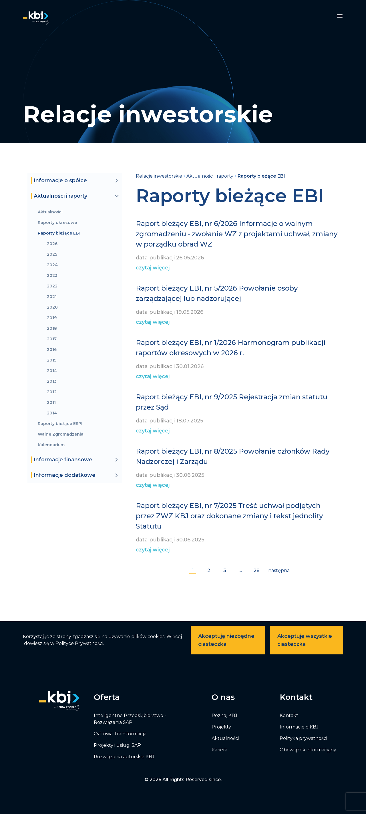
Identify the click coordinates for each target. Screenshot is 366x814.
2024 (52, 265)
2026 (52, 243)
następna (279, 570)
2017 (52, 339)
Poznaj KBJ (224, 715)
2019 (52, 317)
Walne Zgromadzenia (60, 434)
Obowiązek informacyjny (308, 750)
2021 (52, 296)
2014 (52, 370)
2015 (51, 360)
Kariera (219, 750)
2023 (52, 275)
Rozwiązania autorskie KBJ (124, 756)
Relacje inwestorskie (159, 176)
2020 (52, 307)
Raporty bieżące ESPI (60, 423)
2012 (52, 392)
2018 (52, 328)
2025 (52, 254)
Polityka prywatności (303, 738)
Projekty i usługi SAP (117, 745)
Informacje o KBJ (299, 727)
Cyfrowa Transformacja (120, 733)
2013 (52, 381)
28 (257, 570)
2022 (52, 286)
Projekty (221, 727)
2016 (52, 349)
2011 (51, 402)
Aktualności (50, 212)
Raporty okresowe (57, 222)
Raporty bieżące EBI (59, 233)
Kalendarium (51, 444)
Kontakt (289, 715)
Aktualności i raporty (209, 176)
